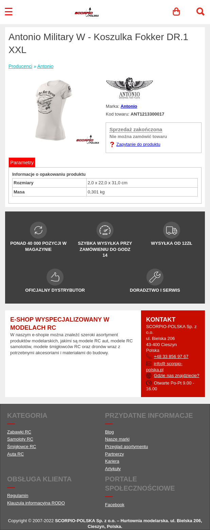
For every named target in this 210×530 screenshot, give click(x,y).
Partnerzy (114, 454)
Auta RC (15, 454)
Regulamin (17, 495)
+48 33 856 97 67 (171, 356)
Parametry (22, 162)
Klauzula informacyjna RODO (36, 503)
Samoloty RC (20, 439)
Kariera (112, 461)
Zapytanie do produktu (138, 144)
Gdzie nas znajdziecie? (176, 375)
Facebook (114, 504)
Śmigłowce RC (21, 446)
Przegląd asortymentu (126, 446)
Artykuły (113, 468)
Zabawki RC (19, 431)
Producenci (20, 66)
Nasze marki (117, 439)
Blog (109, 431)
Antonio (45, 66)
